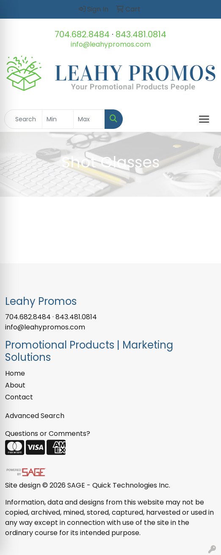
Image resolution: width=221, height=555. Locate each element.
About (15, 385)
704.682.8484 (82, 34)
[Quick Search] (23, 119)
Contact (19, 397)
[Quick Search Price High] (89, 119)
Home (15, 373)
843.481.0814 (141, 34)
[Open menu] (204, 119)
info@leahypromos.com (111, 44)
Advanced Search (34, 416)
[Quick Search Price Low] (58, 119)
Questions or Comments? (47, 433)
